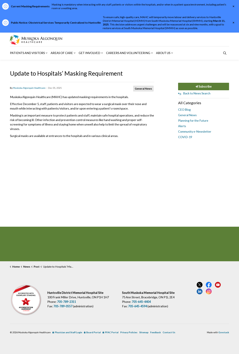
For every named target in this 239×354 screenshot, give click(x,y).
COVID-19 (185, 137)
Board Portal (92, 332)
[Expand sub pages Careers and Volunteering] (152, 53)
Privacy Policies (128, 332)
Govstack (223, 332)
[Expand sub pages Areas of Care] (74, 53)
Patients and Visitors (27, 53)
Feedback (155, 332)
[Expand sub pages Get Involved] (102, 53)
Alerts (182, 126)
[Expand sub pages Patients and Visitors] (46, 53)
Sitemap (143, 332)
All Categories (189, 103)
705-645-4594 (137, 306)
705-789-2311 (66, 301)
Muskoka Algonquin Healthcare (29, 87)
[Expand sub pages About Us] (172, 53)
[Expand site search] (225, 53)
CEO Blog (184, 109)
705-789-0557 (62, 306)
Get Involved (89, 53)
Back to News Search (196, 93)
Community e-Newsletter (194, 131)
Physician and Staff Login (67, 332)
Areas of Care (62, 53)
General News (143, 88)
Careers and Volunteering (128, 53)
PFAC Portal (111, 332)
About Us (163, 53)
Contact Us (169, 332)
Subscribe (203, 86)
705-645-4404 (141, 301)
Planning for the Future (193, 120)
